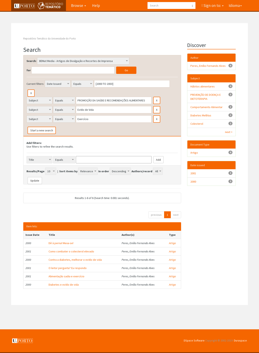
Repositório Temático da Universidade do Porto (49, 38)
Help (96, 5)
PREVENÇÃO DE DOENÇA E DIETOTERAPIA (205, 97)
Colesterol (196, 123)
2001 (193, 173)
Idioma (235, 5)
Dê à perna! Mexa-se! (61, 243)
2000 (193, 181)
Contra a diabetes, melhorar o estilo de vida (75, 260)
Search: (31, 61)
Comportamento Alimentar (206, 107)
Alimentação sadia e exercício (66, 276)
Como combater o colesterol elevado (71, 251)
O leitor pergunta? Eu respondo (68, 268)
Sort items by (68, 171)
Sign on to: (213, 5)
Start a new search (41, 130)
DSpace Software (194, 340)
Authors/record (142, 171)
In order (103, 171)
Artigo (172, 243)
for (29, 70)
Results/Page (36, 171)
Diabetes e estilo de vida (64, 284)
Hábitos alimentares (202, 86)
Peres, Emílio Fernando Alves (208, 66)
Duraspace (240, 340)
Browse (78, 5)
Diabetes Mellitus (200, 115)
